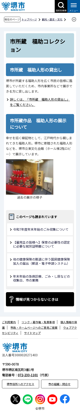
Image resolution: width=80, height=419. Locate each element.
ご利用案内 (9, 322)
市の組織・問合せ (59, 384)
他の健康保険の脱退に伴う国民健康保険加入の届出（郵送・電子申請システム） (41, 261)
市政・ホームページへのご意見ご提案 (33, 328)
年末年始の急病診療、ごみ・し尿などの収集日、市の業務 (41, 278)
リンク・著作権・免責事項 (38, 322)
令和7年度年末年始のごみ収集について (41, 229)
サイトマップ (32, 333)
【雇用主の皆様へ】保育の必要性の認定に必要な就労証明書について (41, 244)
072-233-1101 (28, 375)
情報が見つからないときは (37, 299)
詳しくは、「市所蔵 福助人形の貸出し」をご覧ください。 (40, 102)
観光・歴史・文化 (52, 19)
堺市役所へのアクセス (20, 384)
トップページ (29, 19)
